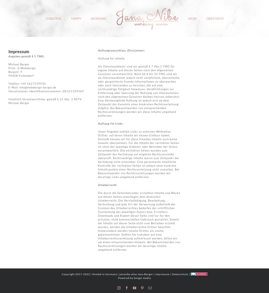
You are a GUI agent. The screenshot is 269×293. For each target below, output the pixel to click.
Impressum (162, 274)
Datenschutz (180, 274)
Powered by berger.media (134, 278)
